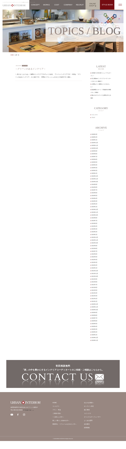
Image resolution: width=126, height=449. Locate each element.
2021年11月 (94, 273)
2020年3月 (94, 329)
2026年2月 (94, 137)
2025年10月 (94, 148)
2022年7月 (94, 251)
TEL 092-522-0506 (16, 418)
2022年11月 (94, 240)
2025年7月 (94, 156)
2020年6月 (94, 321)
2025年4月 (94, 165)
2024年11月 (94, 179)
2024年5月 (94, 195)
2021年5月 (94, 290)
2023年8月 (94, 217)
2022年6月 (94, 254)
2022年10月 (94, 243)
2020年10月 (94, 309)
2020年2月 (94, 332)
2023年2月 (94, 231)
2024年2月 (94, 204)
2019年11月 (94, 340)
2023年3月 (94, 229)
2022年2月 (94, 265)
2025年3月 (94, 167)
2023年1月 (94, 234)
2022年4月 (94, 259)
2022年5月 (94, 256)
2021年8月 (94, 282)
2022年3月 (94, 262)
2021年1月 (94, 301)
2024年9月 (94, 184)
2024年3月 (94, 201)
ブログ (93, 117)
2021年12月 (94, 270)
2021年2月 (94, 298)
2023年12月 (94, 209)
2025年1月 (94, 173)
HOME (12, 55)
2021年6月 (94, 287)
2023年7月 (94, 220)
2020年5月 (94, 323)
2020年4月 (94, 326)
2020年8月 (94, 315)
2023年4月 (94, 226)
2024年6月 (94, 192)
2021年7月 (94, 284)
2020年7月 (94, 318)
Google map (28, 418)
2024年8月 (94, 187)
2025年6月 (94, 159)
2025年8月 (94, 153)
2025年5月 (94, 162)
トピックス (94, 114)
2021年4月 (94, 293)
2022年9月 (94, 245)
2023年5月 (94, 223)
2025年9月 (94, 151)
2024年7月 (94, 190)
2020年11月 (94, 307)
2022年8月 (94, 248)
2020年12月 (94, 304)
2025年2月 (94, 170)
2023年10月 (94, 215)
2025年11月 (94, 145)
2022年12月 (94, 237)
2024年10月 (94, 181)
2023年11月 (94, 212)
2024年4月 (94, 198)
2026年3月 (94, 134)
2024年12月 (94, 176)
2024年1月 (94, 206)
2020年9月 (94, 312)
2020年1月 (94, 334)
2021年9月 (94, 279)
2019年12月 (94, 337)
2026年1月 (94, 140)
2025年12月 (94, 142)
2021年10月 (94, 276)
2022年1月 (94, 268)
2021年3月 (94, 295)
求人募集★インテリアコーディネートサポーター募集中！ (101, 80)
